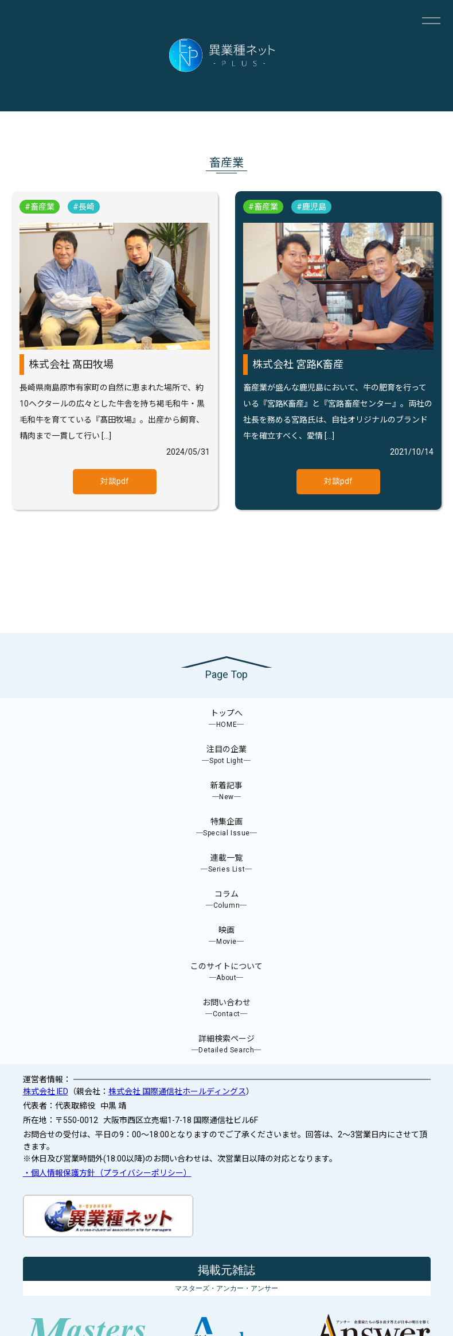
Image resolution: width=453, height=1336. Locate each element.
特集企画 (226, 827)
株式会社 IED (45, 1091)
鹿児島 (314, 206)
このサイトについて (226, 972)
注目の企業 (226, 755)
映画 (226, 936)
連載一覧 (226, 863)
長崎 (87, 206)
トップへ (226, 719)
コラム (226, 900)
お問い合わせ (226, 1008)
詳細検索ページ (226, 1044)
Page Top (226, 674)
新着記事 (226, 791)
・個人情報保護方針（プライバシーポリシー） (107, 1173)
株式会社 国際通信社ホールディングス (177, 1091)
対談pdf (114, 481)
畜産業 (42, 206)
